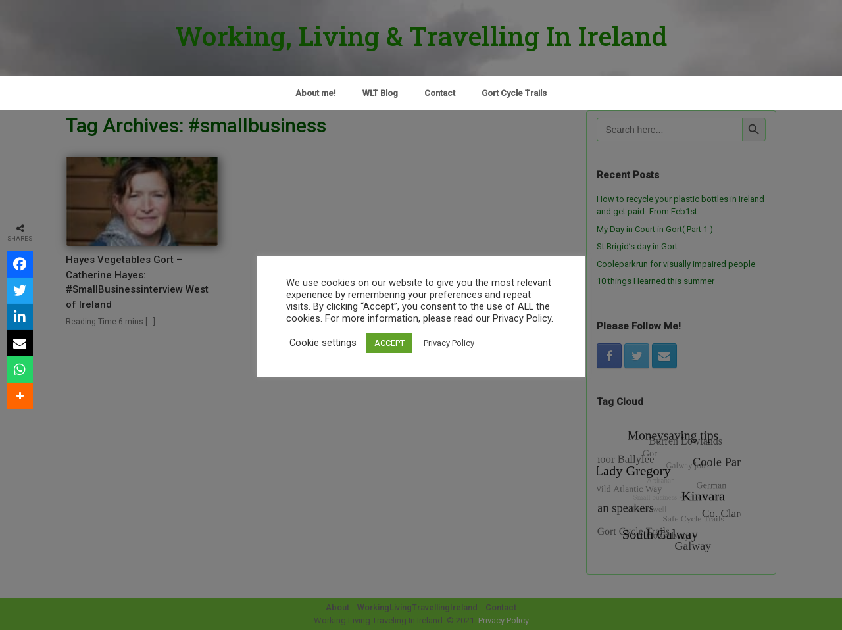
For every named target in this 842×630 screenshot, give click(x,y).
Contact (439, 93)
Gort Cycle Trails (514, 93)
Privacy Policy (449, 343)
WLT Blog (380, 93)
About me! (315, 93)
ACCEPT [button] (389, 343)
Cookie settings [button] (323, 343)
